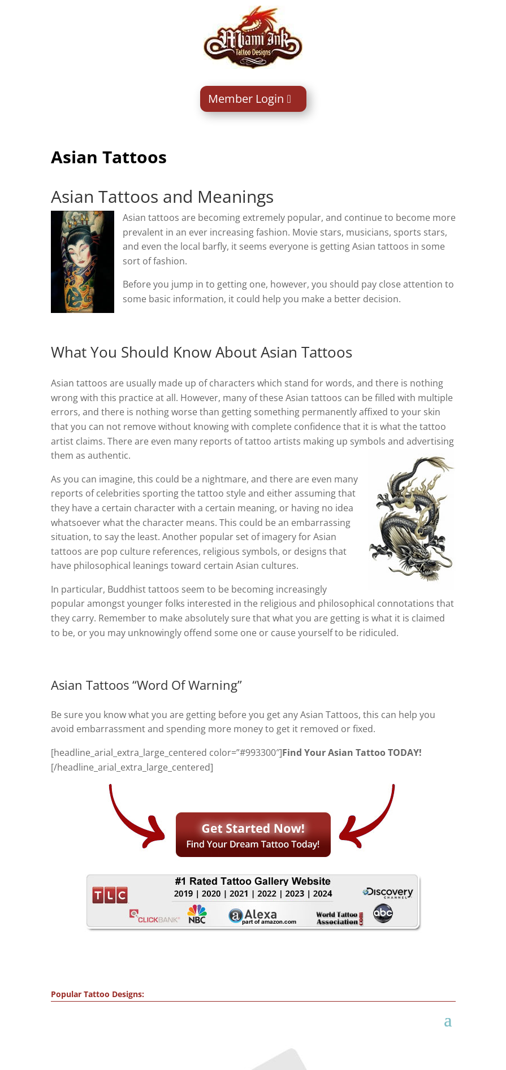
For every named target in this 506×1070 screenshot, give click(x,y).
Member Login (246, 98)
